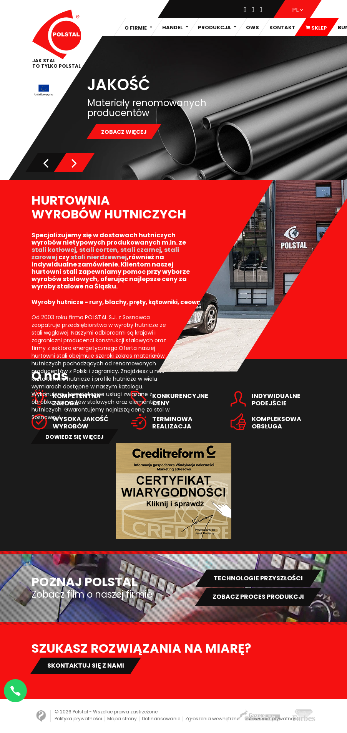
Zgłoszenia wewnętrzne (212, 718)
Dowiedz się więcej (74, 437)
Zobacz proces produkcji (258, 596)
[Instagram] (253, 9)
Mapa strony (122, 718)
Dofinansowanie (161, 718)
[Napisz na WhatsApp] (15, 690)
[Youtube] (261, 9)
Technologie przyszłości (258, 578)
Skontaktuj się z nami (85, 665)
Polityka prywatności (78, 718)
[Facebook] (245, 9)
